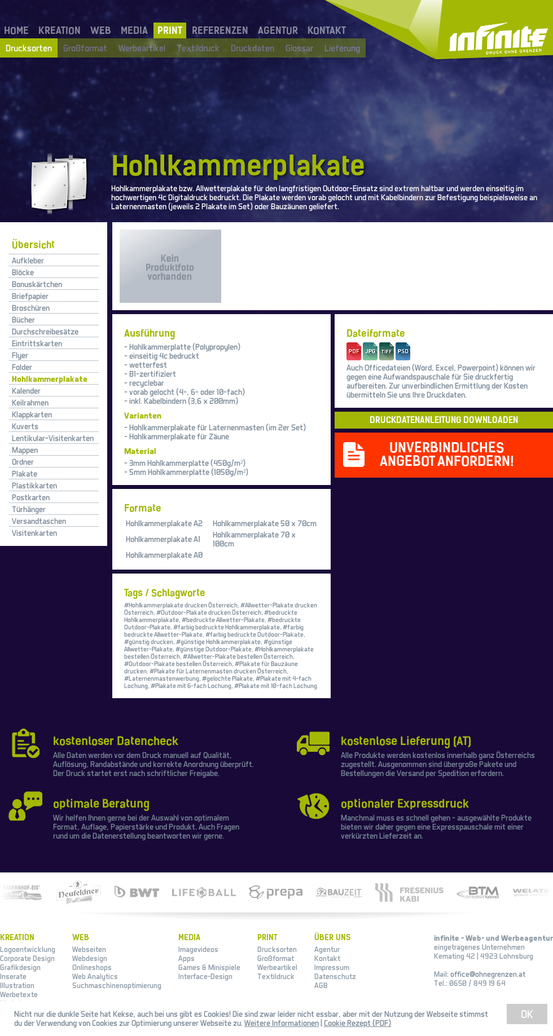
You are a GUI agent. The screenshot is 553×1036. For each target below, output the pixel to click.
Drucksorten (29, 48)
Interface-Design (205, 976)
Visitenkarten (34, 532)
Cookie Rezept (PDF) (357, 1023)
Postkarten (31, 497)
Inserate (13, 976)
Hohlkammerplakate (49, 378)
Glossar (299, 48)
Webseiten (89, 949)
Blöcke (23, 272)
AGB (321, 985)
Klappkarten (32, 414)
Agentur (327, 949)
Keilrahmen (30, 402)
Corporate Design (27, 958)
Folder (22, 367)
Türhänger (29, 509)
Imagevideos (198, 949)
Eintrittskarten (37, 343)
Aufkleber (28, 260)
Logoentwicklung (27, 949)
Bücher (23, 319)
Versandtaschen (39, 521)
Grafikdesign (20, 967)
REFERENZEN (220, 30)
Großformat (85, 48)
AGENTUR (278, 30)
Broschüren (31, 307)
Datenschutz (335, 976)
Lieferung (342, 48)
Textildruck (198, 48)
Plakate (24, 473)
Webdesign (89, 958)
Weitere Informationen (281, 1023)
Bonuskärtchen (37, 284)
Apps (186, 958)
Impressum (331, 967)
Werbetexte (19, 994)
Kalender (26, 390)
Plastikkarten (34, 485)
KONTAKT (327, 30)
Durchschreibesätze (45, 331)
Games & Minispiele (209, 967)
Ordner (23, 461)
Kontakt (327, 958)
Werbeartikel (141, 48)
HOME (16, 30)
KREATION (59, 30)
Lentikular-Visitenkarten (53, 438)
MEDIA (134, 30)
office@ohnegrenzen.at (487, 973)
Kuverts (25, 426)
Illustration (17, 985)
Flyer (20, 355)
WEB (100, 30)
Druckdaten (252, 48)
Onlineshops (92, 967)
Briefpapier (30, 296)
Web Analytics (95, 976)
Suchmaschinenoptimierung (116, 985)
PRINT (169, 30)
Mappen (25, 450)
